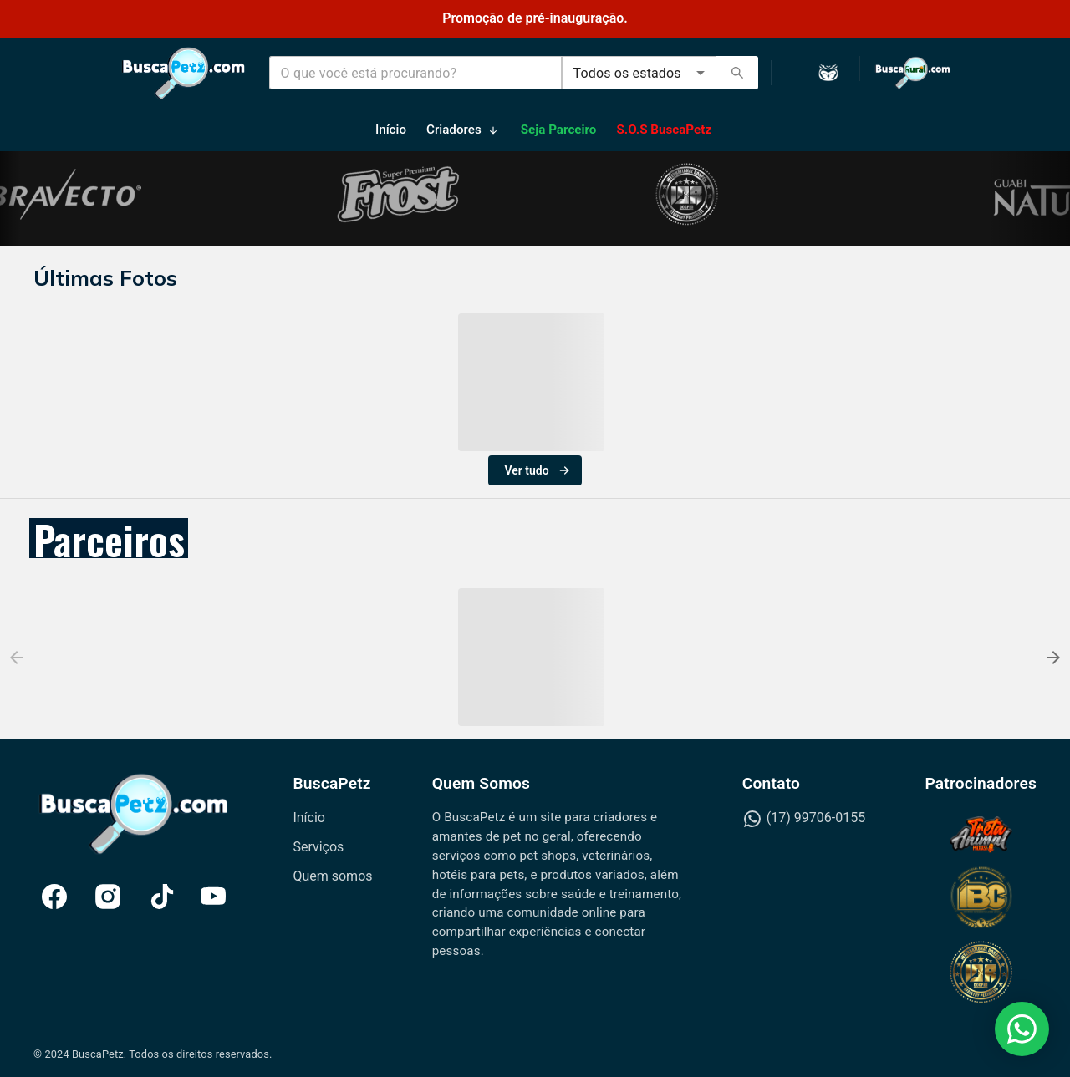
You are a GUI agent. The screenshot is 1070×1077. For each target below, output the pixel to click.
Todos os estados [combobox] (627, 73)
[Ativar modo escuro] (828, 73)
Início (309, 818)
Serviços (318, 847)
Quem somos (332, 876)
